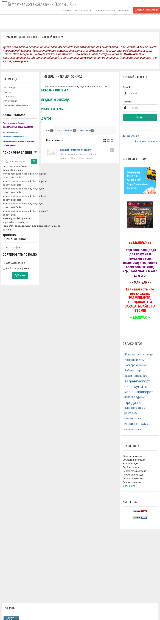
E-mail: (127, 87)
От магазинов (66, 130)
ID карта (129, 354)
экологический (132, 429)
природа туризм (134, 397)
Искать (20, 275)
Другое (46, 120)
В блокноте (129, 486)
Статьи (7, 92)
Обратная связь (83, 10)
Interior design (145, 354)
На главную (10, 87)
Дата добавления (14, 263)
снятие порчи (132, 418)
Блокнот (67, 10)
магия (128, 392)
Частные (87, 130)
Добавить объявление (146, 10)
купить (140, 386)
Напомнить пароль (146, 141)
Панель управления (105, 10)
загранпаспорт (137, 381)
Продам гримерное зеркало (76, 149)
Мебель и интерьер (54, 91)
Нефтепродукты (134, 359)
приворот (145, 392)
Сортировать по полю (20, 254)
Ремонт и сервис (53, 110)
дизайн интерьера (135, 375)
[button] (128, 125)
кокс (127, 386)
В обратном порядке (16, 268)
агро (139, 370)
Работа (129, 370)
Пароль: (127, 101)
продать (132, 402)
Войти (140, 117)
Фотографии (11, 247)
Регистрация (10, 101)
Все (50, 130)
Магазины (123, 10)
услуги (144, 423)
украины (130, 424)
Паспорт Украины (135, 365)
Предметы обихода (55, 101)
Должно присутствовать (15, 237)
